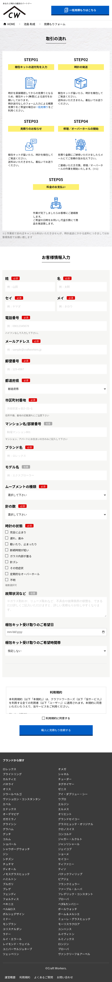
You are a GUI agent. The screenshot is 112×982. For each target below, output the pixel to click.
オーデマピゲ (11, 814)
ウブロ (62, 799)
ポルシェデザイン (13, 914)
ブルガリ (8, 884)
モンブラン (9, 924)
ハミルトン (9, 879)
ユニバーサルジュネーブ (17, 949)
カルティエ (9, 779)
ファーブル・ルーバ (70, 889)
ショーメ (63, 854)
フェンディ (9, 894)
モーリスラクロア (69, 924)
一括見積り (42, 107)
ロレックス (9, 769)
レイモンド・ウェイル (16, 944)
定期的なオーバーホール (25, 574)
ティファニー (66, 864)
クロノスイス (66, 829)
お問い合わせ (65, 977)
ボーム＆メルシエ (69, 914)
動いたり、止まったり (23, 544)
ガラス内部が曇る (21, 556)
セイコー (63, 859)
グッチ (7, 834)
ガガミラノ (9, 819)
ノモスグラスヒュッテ (16, 874)
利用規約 (24, 977)
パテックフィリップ (70, 874)
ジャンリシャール (69, 844)
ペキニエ (8, 904)
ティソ (62, 869)
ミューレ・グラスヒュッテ (74, 919)
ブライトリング (12, 774)
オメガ (62, 769)
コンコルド (65, 834)
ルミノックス (66, 939)
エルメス (63, 809)
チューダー (65, 779)
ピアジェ (63, 879)
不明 (12, 580)
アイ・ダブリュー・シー (73, 794)
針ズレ (14, 562)
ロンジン (63, 944)
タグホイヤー (66, 784)
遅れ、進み (17, 538)
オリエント (65, 814)
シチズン (8, 859)
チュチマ (8, 864)
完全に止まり (18, 532)
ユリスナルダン (12, 929)
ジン (5, 854)
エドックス (9, 809)
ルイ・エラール (12, 939)
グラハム (8, 829)
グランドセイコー (69, 819)
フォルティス (11, 899)
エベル (7, 804)
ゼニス (62, 789)
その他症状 (17, 568)
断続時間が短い (19, 550)
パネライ (8, 784)
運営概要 (10, 977)
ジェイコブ (65, 849)
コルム (7, 839)
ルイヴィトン (66, 934)
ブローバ (63, 899)
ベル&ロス (9, 909)
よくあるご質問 (43, 977)
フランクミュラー (69, 884)
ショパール (9, 844)
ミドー (7, 919)
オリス (7, 789)
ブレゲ (7, 889)
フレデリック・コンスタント (75, 894)
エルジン (63, 804)
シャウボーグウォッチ (16, 849)
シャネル (63, 774)
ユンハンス (65, 929)
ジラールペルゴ (12, 794)
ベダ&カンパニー (68, 904)
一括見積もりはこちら (80, 10)
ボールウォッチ (67, 909)
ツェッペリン (11, 954)
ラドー (7, 934)
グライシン (9, 824)
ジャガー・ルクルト (70, 839)
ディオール (9, 869)
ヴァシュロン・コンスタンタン (22, 799)
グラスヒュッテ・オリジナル (75, 824)
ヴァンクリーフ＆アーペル (74, 954)
